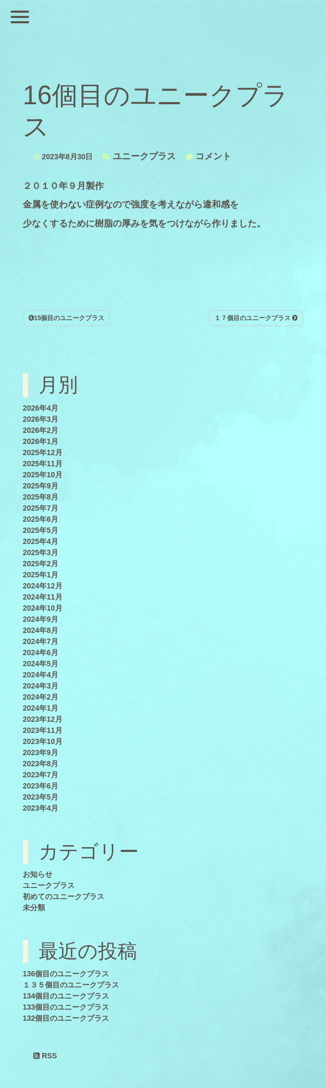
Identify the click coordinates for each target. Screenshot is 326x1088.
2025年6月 (40, 519)
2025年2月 (40, 563)
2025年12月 (42, 452)
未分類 (34, 907)
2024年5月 (40, 663)
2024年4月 (40, 674)
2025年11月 (42, 463)
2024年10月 (42, 608)
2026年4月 (40, 408)
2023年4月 (40, 808)
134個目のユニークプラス (66, 996)
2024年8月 (40, 630)
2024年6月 (40, 652)
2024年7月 (40, 641)
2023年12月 (42, 719)
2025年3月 (40, 552)
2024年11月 (42, 597)
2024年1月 (40, 708)
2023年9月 (40, 752)
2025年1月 (40, 574)
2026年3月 (40, 419)
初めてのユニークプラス (63, 896)
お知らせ (37, 874)
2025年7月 (40, 508)
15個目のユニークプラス (66, 318)
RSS (45, 1055)
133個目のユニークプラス (66, 1007)
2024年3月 (40, 686)
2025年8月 (40, 497)
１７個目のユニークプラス (255, 318)
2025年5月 (40, 530)
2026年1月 (40, 441)
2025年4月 (40, 541)
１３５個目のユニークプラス (71, 985)
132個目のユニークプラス (66, 1018)
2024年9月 (40, 619)
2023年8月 (40, 763)
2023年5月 (40, 797)
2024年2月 (40, 697)
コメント (213, 156)
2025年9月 (40, 486)
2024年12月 (42, 586)
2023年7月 (40, 774)
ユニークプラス (144, 156)
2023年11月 (42, 730)
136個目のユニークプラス (66, 973)
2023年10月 (42, 741)
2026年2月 (40, 430)
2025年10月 (42, 474)
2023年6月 (40, 786)
